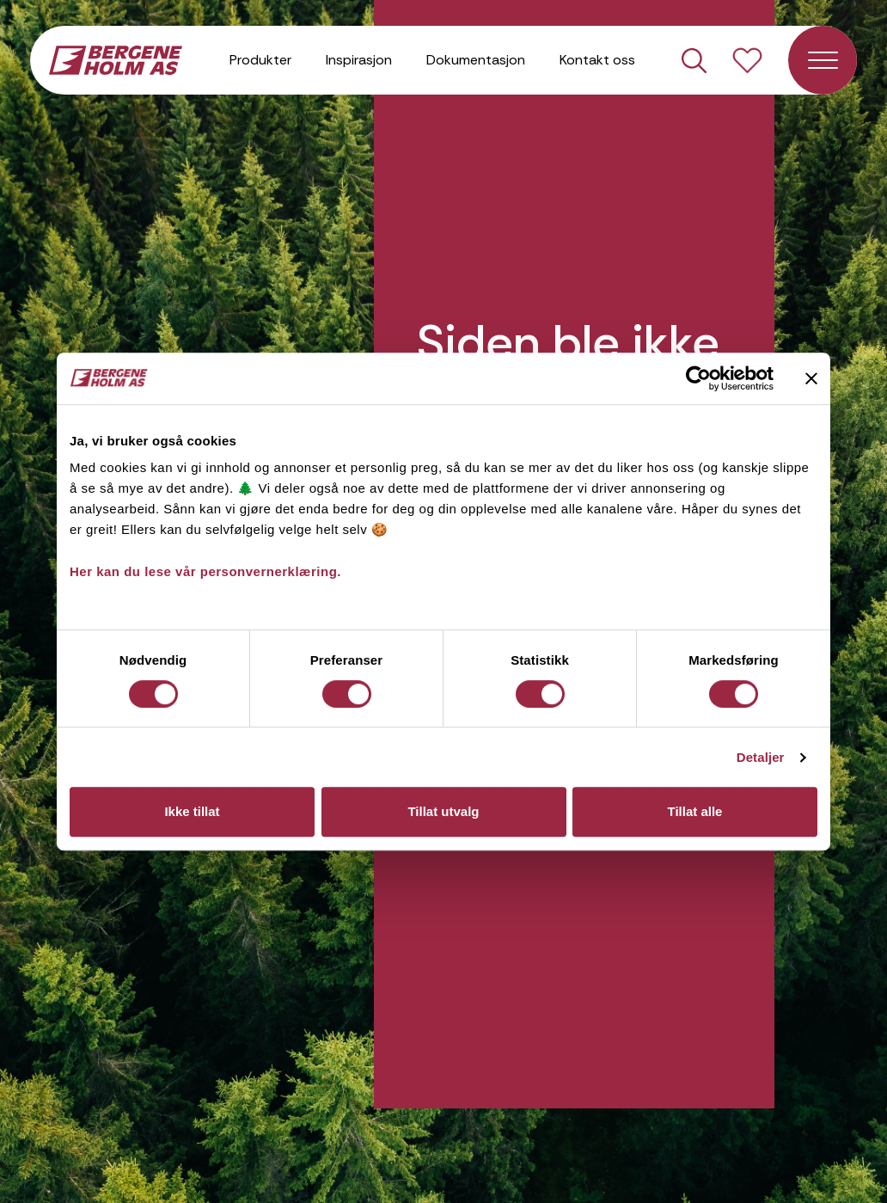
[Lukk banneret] (811, 378)
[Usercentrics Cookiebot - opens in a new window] (698, 378)
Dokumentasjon (475, 60)
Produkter (260, 60)
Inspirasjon (359, 60)
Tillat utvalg (443, 811)
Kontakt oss (597, 60)
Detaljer (761, 757)
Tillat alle (695, 811)
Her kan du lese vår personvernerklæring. (205, 571)
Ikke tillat (191, 811)
